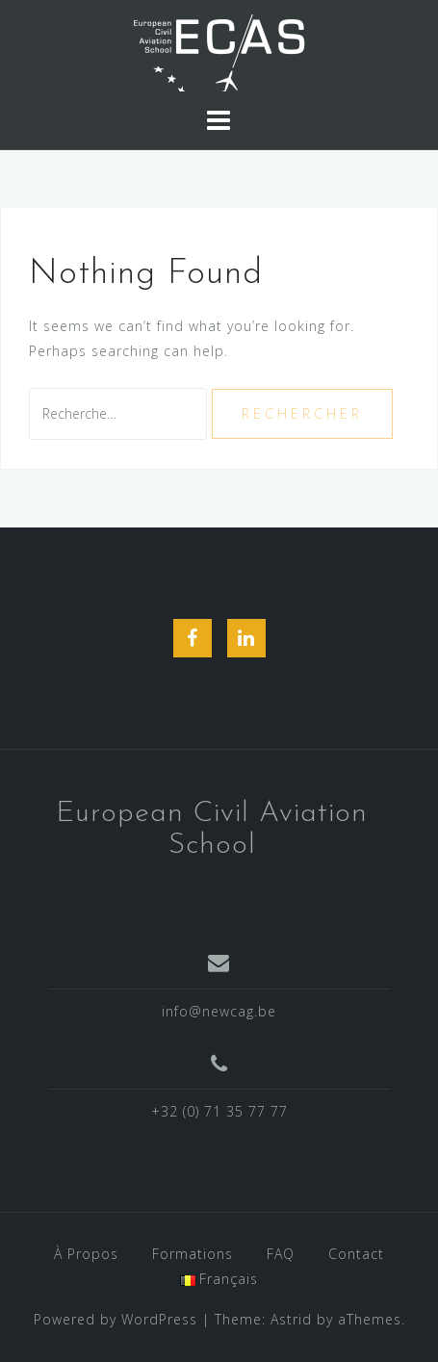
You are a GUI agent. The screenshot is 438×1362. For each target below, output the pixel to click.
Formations (192, 1254)
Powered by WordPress (115, 1319)
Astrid (291, 1319)
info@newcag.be (219, 1011)
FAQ (281, 1254)
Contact (356, 1254)
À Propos (86, 1254)
